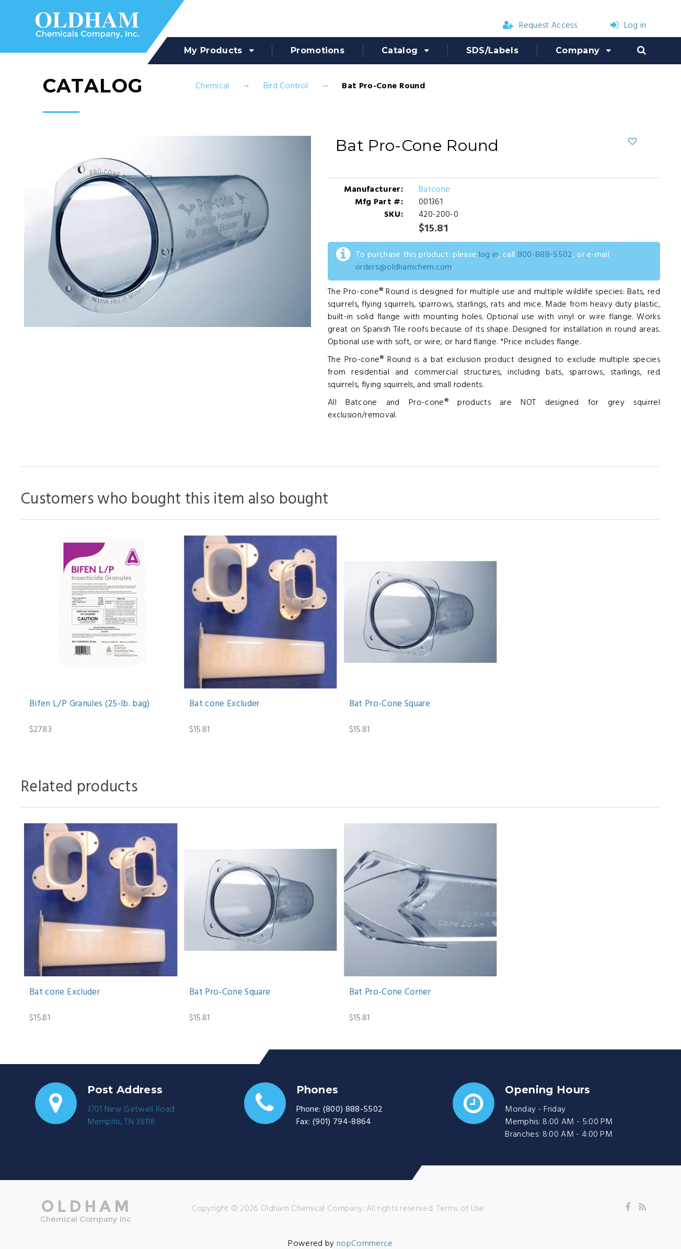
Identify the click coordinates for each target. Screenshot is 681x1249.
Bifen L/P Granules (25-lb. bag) (89, 704)
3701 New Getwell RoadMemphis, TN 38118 (131, 1116)
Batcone (434, 189)
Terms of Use (460, 1209)
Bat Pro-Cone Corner (390, 992)
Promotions (317, 50)
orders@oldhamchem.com (403, 267)
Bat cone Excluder (224, 704)
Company (577, 50)
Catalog (400, 50)
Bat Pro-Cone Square (389, 704)
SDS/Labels (492, 50)
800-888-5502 (545, 255)
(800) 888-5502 (353, 1109)
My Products (213, 50)
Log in (628, 25)
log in (489, 255)
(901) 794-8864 (342, 1122)
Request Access (540, 25)
